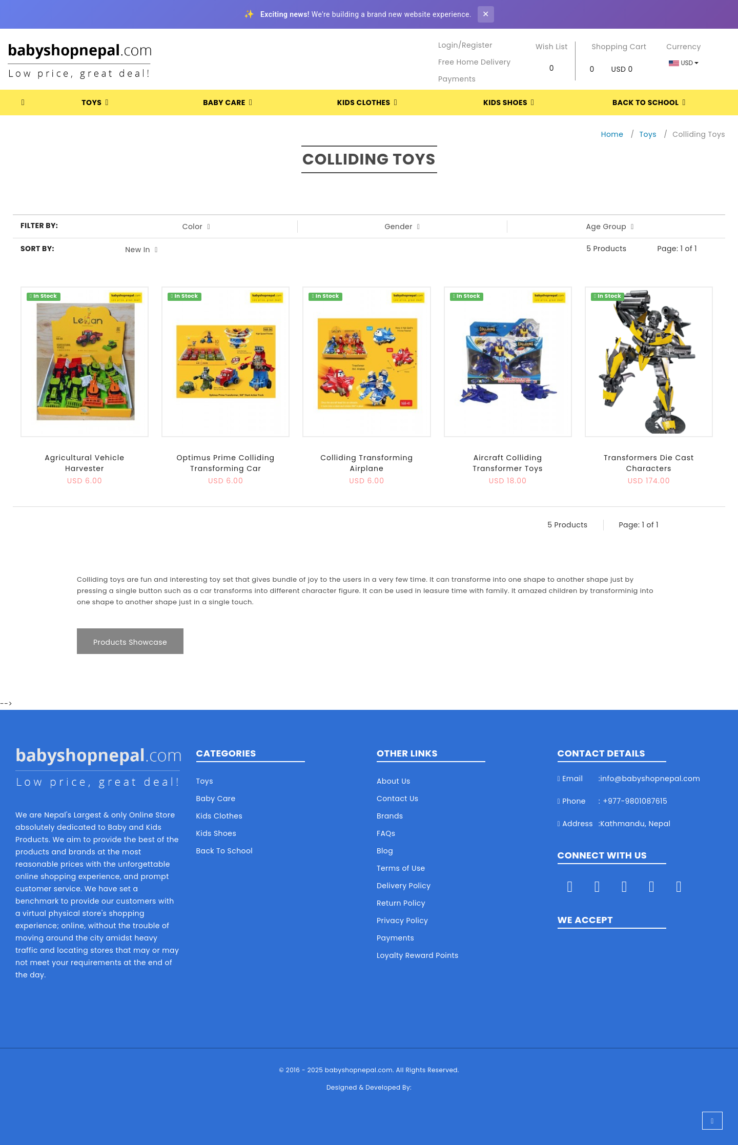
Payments (457, 79)
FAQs (386, 833)
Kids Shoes (510, 102)
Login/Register (465, 45)
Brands (390, 816)
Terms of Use (401, 868)
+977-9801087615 (635, 801)
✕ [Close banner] (485, 14)
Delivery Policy (403, 886)
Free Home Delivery (474, 62)
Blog (385, 851)
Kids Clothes (369, 102)
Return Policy (401, 903)
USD (684, 62)
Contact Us (398, 798)
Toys (96, 102)
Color (196, 226)
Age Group (609, 226)
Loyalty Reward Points (418, 955)
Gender (402, 226)
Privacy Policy (402, 920)
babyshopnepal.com (359, 1070)
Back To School (650, 102)
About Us (394, 781)
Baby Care (229, 102)
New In (141, 249)
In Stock (43, 296)
